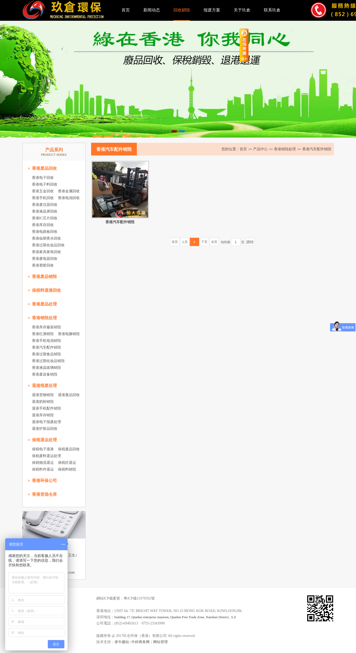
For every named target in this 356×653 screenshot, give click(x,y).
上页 (185, 242)
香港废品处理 (44, 304)
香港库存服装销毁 (46, 327)
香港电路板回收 (44, 232)
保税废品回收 (69, 449)
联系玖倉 (272, 10)
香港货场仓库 (44, 494)
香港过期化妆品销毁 (48, 361)
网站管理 (160, 642)
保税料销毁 (67, 469)
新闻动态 (151, 10)
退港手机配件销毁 (46, 408)
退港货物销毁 (43, 395)
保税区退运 (67, 463)
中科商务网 (140, 642)
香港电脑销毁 (69, 334)
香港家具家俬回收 (46, 252)
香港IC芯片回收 (44, 218)
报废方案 (212, 10)
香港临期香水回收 (46, 238)
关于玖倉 (242, 10)
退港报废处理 (44, 385)
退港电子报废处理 (46, 422)
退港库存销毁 (43, 415)
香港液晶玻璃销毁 (46, 368)
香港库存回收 (43, 225)
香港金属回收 (69, 191)
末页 (214, 242)
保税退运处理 (44, 440)
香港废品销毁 (44, 276)
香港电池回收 (69, 198)
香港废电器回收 (44, 259)
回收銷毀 (181, 10)
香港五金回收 (43, 191)
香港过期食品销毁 (46, 354)
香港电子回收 (43, 178)
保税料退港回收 (46, 290)
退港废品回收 (69, 395)
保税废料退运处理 (46, 456)
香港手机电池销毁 (46, 341)
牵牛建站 (122, 642)
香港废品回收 (44, 168)
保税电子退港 (43, 449)
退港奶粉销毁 (43, 402)
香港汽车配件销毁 (46, 347)
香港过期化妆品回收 (48, 245)
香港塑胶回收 (43, 265)
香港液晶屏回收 (44, 211)
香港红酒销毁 (43, 334)
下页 (204, 242)
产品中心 (260, 149)
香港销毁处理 (44, 318)
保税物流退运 (43, 463)
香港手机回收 (43, 198)
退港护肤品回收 (44, 429)
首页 (126, 10)
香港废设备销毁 (44, 374)
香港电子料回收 (44, 184)
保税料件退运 (43, 469)
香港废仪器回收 (44, 205)
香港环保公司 (44, 480)
